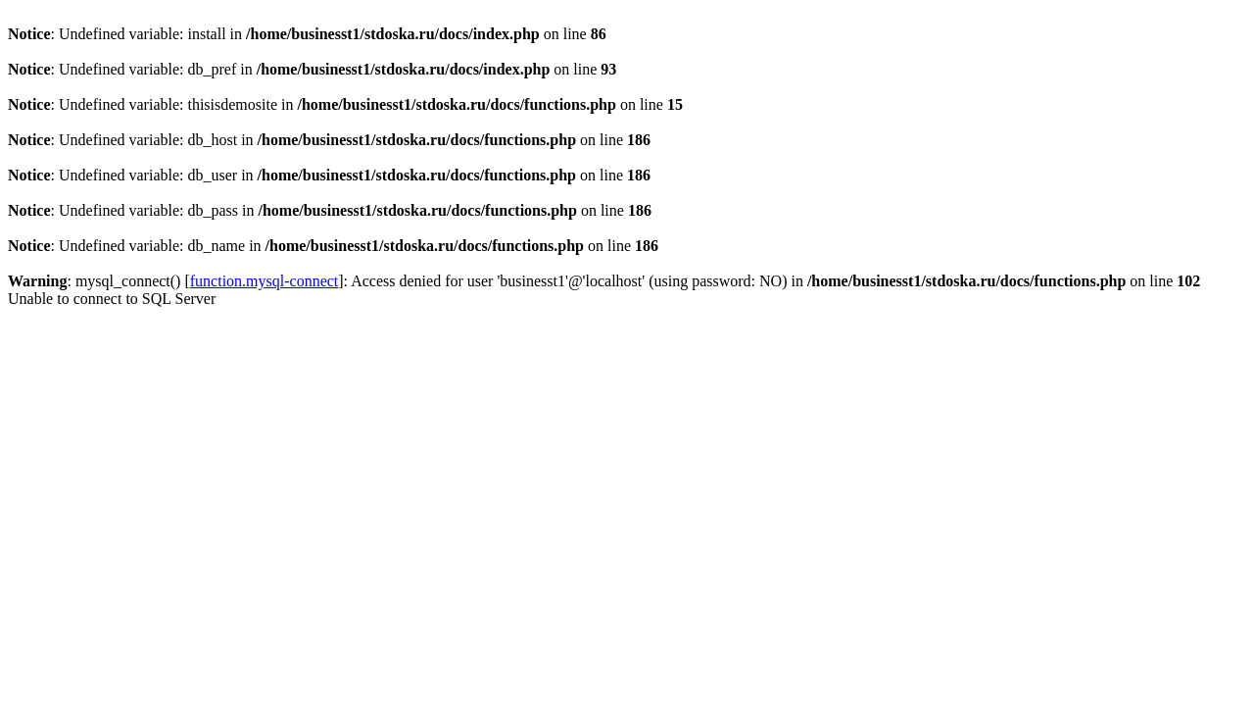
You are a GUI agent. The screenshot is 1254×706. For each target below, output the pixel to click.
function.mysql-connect (264, 281)
